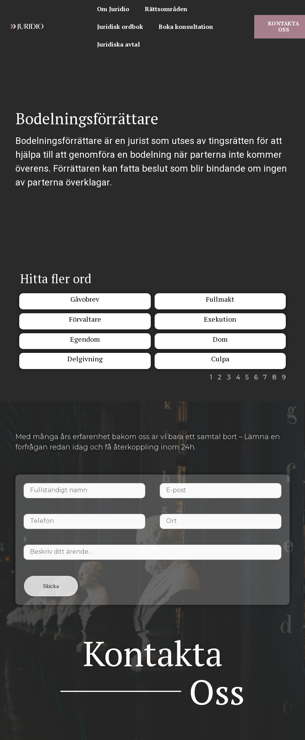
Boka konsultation (185, 26)
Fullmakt (220, 299)
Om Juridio (113, 9)
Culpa (220, 358)
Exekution (220, 319)
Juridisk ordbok (120, 26)
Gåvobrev (84, 299)
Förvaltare (85, 319)
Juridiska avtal (118, 44)
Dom (220, 339)
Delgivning (85, 358)
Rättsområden (166, 9)
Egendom (85, 339)
